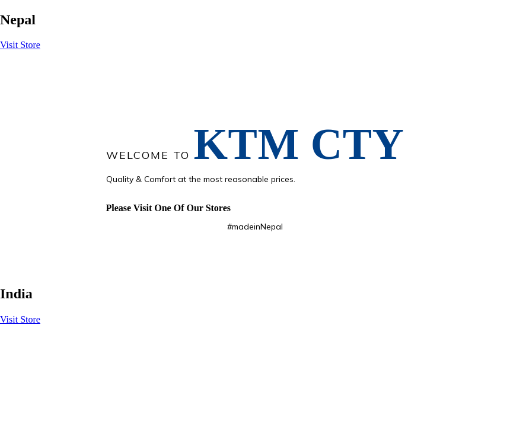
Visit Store (20, 45)
